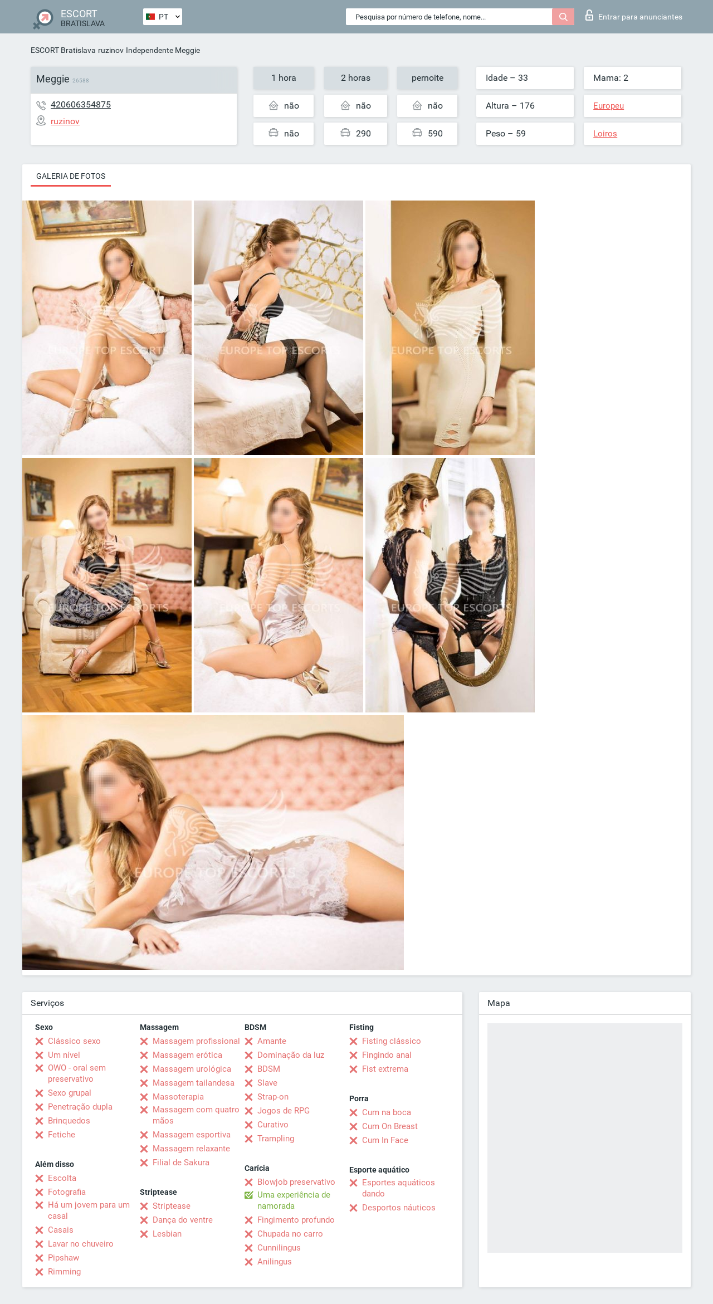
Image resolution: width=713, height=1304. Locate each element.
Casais (61, 1230)
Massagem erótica (187, 1055)
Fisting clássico (391, 1041)
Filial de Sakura (181, 1163)
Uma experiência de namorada (293, 1200)
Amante (271, 1041)
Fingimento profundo (296, 1220)
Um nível (64, 1055)
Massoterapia (178, 1097)
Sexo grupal (69, 1093)
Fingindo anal (387, 1055)
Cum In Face (385, 1140)
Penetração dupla (80, 1107)
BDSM (268, 1069)
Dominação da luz (290, 1055)
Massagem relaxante (191, 1149)
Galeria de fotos (70, 176)
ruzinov (111, 50)
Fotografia (67, 1192)
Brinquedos (69, 1121)
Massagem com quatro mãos (196, 1115)
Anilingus (274, 1262)
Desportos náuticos (399, 1208)
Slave (267, 1083)
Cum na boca (386, 1112)
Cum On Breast (390, 1126)
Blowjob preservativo (296, 1182)
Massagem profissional (196, 1041)
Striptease (172, 1206)
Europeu (608, 106)
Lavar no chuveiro (81, 1244)
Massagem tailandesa (194, 1083)
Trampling (275, 1139)
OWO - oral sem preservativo (77, 1073)
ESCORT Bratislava (63, 50)
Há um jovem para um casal (89, 1210)
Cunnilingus (279, 1248)
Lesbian (167, 1234)
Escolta (62, 1178)
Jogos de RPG (283, 1111)
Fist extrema (385, 1069)
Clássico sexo (74, 1041)
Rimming (64, 1272)
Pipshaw (63, 1258)
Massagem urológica (192, 1069)
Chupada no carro (290, 1234)
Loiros (605, 134)
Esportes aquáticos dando (398, 1188)
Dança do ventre (183, 1220)
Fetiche (61, 1135)
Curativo (273, 1125)
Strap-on (273, 1097)
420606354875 (81, 104)
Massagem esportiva (192, 1135)
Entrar (633, 15)
